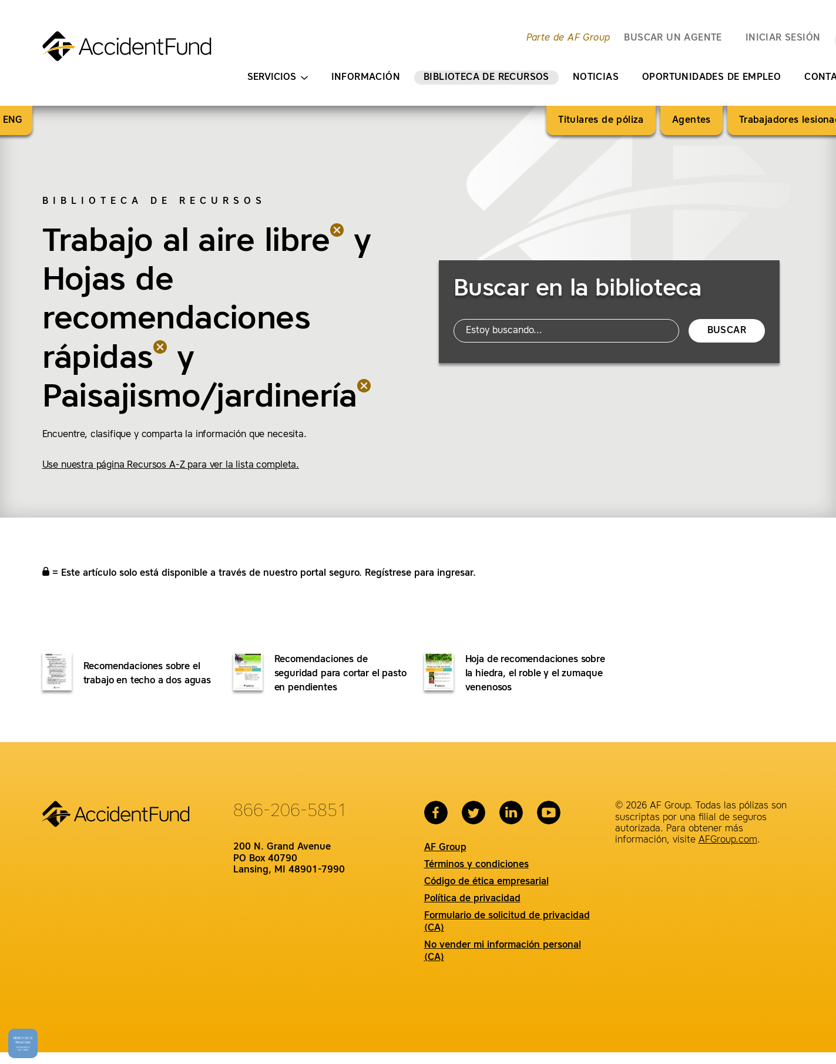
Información (365, 77)
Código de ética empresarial (486, 882)
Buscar (726, 330)
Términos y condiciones (476, 865)
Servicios (277, 78)
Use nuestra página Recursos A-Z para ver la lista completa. (171, 465)
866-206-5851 (290, 811)
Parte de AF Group (568, 38)
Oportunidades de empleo (711, 77)
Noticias (596, 77)
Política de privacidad (472, 899)
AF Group (445, 847)
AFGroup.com (728, 840)
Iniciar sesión (783, 38)
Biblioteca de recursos (486, 77)
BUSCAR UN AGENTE (672, 38)
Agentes (691, 120)
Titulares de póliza (601, 120)
